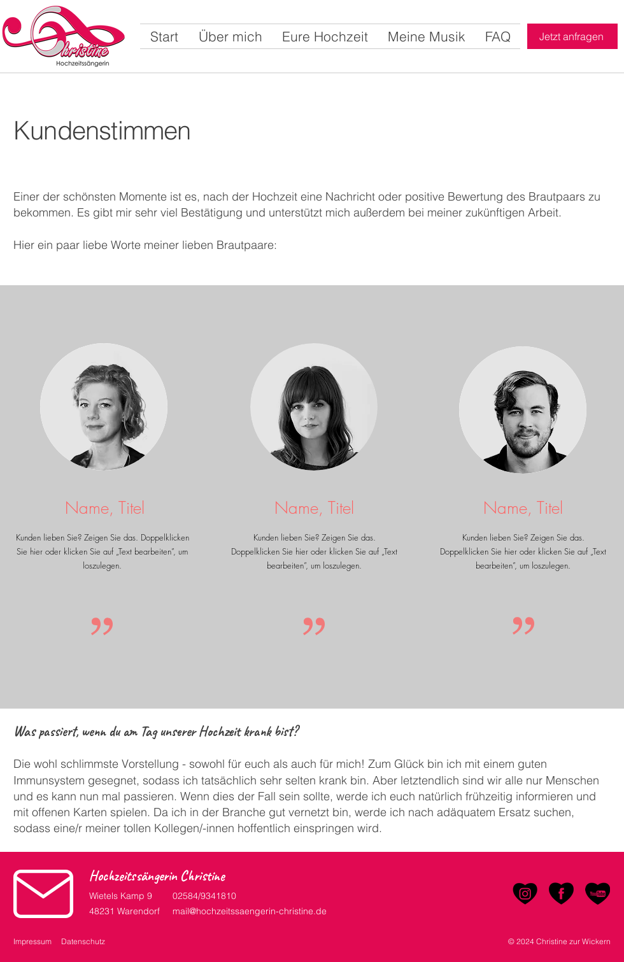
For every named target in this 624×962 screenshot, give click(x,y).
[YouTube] (597, 893)
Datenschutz (83, 941)
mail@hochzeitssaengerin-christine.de (250, 911)
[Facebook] (561, 893)
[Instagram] (525, 893)
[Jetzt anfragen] (572, 36)
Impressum (32, 941)
